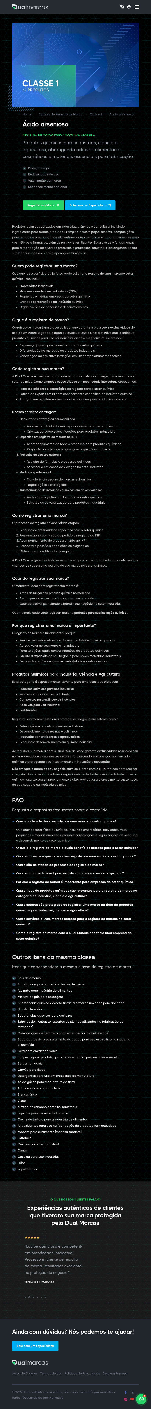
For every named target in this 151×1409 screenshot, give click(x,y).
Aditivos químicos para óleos (39, 1088)
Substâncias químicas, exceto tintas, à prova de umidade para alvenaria (71, 1003)
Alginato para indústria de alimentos (45, 990)
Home (27, 114)
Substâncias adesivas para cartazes (45, 1015)
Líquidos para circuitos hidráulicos (43, 1113)
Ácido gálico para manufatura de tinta (46, 1082)
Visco (22, 1100)
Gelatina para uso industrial (38, 1144)
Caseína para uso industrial (38, 1156)
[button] (25, 1297)
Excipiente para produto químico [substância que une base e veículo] (68, 1057)
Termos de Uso (51, 1373)
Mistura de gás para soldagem (40, 997)
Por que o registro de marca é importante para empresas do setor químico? (75, 882)
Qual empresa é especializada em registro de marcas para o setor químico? (76, 856)
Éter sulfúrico (27, 1094)
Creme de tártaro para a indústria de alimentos (53, 1119)
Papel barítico (28, 1169)
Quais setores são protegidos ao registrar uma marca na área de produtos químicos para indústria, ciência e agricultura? (74, 907)
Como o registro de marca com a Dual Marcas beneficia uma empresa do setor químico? (74, 935)
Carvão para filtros (31, 1069)
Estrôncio (25, 1138)
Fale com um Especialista (90, 205)
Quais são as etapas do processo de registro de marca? (60, 865)
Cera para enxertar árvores (38, 1051)
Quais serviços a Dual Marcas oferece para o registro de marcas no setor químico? (74, 921)
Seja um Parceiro (115, 1373)
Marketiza (56, 1397)
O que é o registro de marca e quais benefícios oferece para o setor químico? (77, 848)
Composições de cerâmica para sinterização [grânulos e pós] (63, 1033)
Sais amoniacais (30, 1063)
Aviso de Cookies (25, 1373)
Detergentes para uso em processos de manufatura (56, 1076)
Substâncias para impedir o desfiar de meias (51, 984)
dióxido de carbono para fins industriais (47, 1107)
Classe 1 (96, 114)
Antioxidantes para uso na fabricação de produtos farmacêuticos (67, 1125)
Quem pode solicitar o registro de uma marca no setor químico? (66, 821)
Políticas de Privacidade (82, 1373)
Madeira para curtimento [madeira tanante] (49, 1132)
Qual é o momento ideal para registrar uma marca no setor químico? (70, 873)
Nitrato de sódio (30, 1009)
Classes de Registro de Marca (60, 114)
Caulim (23, 1150)
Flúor (21, 1163)
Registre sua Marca (43, 205)
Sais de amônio (29, 978)
